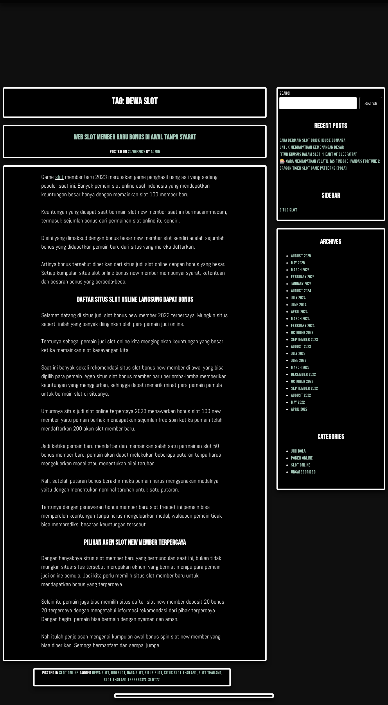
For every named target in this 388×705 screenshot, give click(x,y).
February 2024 (302, 326)
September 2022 (304, 388)
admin (155, 152)
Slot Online (68, 673)
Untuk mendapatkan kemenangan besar (311, 147)
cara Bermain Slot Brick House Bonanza (312, 140)
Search (285, 93)
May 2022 (298, 402)
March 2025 (300, 270)
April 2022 (299, 409)
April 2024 (299, 312)
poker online (302, 458)
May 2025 (298, 263)
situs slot (153, 673)
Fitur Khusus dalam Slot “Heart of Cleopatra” (318, 154)
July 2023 (298, 353)
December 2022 (303, 374)
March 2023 (300, 367)
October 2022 (302, 381)
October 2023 (302, 333)
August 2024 (301, 291)
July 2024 (298, 298)
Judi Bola (298, 451)
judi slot (118, 673)
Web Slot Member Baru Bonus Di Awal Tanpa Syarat (135, 137)
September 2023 (304, 339)
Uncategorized (303, 472)
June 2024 (298, 305)
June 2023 (298, 360)
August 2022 (301, 395)
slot (59, 177)
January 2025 (301, 284)
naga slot (135, 673)
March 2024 (300, 319)
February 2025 (302, 277)
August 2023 (301, 346)
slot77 (153, 680)
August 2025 (301, 256)
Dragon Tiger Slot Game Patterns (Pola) (313, 168)
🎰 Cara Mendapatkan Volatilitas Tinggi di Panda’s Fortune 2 (329, 161)
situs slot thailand (180, 673)
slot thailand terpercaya (125, 680)
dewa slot (100, 673)
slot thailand (209, 673)
